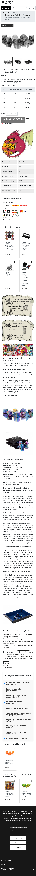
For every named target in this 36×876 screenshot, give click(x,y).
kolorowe (6, 643)
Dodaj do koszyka (13, 119)
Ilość (3, 113)
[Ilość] (11, 113)
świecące (22, 654)
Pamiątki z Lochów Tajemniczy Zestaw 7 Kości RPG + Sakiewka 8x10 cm (9, 246)
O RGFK (4, 865)
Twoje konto (7, 869)
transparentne (22, 639)
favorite (3, 2)
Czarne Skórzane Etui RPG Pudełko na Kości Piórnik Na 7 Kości (26, 246)
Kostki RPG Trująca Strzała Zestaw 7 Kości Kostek (26, 794)
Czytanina (6, 860)
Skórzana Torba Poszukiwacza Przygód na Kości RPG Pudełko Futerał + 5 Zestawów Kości (26, 279)
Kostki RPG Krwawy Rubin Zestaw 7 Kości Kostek (9, 794)
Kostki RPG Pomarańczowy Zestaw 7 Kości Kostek (9, 761)
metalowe (13, 643)
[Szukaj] (24, 8)
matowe (14, 639)
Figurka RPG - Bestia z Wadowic (9, 274)
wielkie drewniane (21, 659)
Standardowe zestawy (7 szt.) (13, 634)
